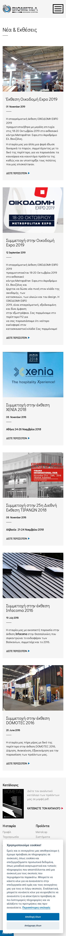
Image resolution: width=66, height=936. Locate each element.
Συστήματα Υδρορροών (43, 839)
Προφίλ (7, 832)
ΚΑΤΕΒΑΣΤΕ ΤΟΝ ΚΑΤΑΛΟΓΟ (45, 808)
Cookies (7, 933)
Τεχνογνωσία (11, 836)
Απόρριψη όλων (33, 925)
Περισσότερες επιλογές (36, 907)
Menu (58, 9)
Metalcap (41, 832)
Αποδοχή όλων (33, 916)
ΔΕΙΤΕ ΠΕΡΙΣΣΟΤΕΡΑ (18, 173)
